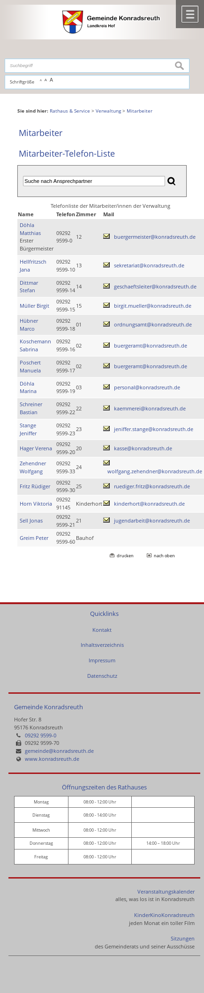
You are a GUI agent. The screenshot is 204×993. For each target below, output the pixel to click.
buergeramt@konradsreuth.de (150, 345)
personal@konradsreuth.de (147, 387)
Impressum (102, 660)
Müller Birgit (34, 305)
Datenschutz (102, 675)
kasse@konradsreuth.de (143, 448)
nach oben (164, 556)
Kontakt (102, 629)
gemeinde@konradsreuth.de (59, 750)
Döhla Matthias (30, 228)
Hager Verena (36, 448)
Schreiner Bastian (31, 408)
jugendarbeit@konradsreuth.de (152, 520)
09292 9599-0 (40, 735)
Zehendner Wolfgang (33, 467)
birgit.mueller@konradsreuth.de (152, 305)
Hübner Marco (29, 324)
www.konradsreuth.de (52, 758)
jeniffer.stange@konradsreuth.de (153, 428)
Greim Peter (34, 537)
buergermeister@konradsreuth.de (155, 236)
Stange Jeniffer (28, 429)
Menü (189, 14)
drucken (125, 556)
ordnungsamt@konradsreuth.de (153, 324)
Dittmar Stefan (29, 286)
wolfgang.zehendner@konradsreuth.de (154, 471)
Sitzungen (183, 938)
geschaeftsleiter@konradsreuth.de (155, 286)
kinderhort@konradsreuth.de (149, 503)
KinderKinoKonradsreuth (164, 914)
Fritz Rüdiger (35, 486)
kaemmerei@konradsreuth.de (150, 408)
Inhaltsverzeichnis (102, 644)
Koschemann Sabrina (35, 345)
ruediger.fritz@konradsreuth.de (152, 486)
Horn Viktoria (36, 503)
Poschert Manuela (30, 366)
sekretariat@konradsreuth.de (149, 265)
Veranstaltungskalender (166, 891)
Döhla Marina (28, 387)
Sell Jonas (31, 520)
